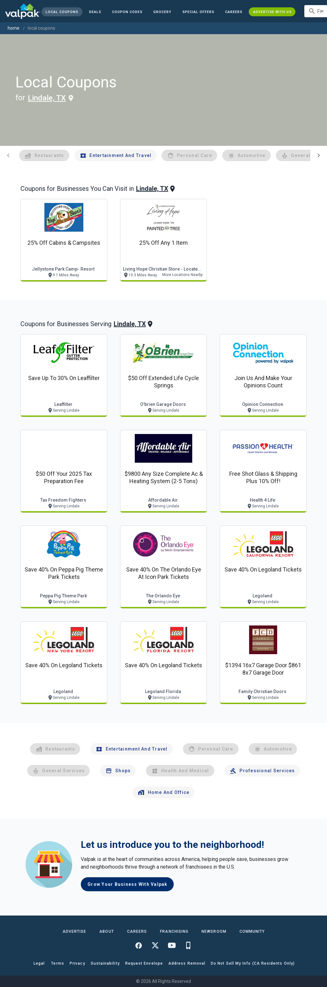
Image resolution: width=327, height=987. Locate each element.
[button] (198, 11)
